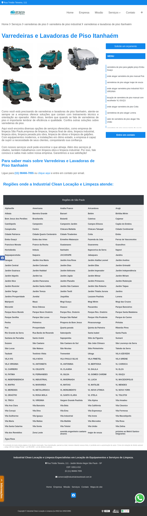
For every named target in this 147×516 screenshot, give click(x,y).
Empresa (84, 12)
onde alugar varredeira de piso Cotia (122, 107)
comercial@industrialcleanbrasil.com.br (73, 477)
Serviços (113, 12)
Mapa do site (96, 487)
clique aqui (44, 173)
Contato (130, 12)
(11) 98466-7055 (24, 173)
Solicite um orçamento (125, 46)
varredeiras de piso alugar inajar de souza (125, 82)
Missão (99, 12)
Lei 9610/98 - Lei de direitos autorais (39, 447)
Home (70, 12)
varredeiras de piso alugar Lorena (121, 113)
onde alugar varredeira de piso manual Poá (125, 76)
